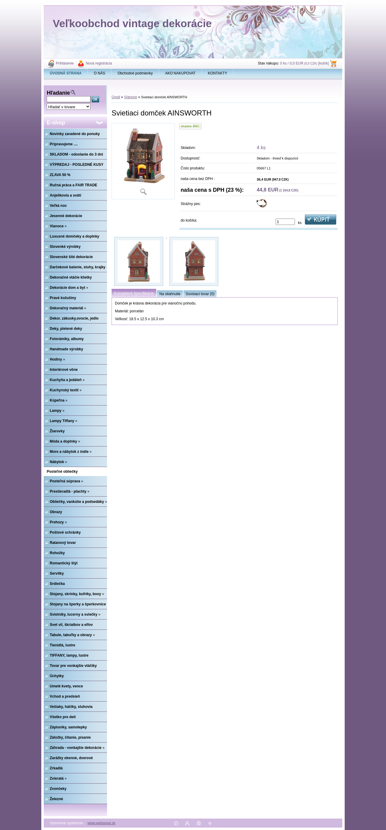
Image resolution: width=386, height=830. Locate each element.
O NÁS (99, 73)
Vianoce (130, 97)
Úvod (116, 97)
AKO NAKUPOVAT (180, 73)
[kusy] (285, 222)
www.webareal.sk (101, 823)
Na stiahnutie (169, 294)
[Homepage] (66, 73)
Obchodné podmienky (135, 73)
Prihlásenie (65, 63)
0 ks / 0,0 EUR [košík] (304, 63)
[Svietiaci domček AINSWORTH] (143, 161)
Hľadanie (58, 93)
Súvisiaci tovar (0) (200, 294)
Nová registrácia (99, 63)
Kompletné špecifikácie (134, 293)
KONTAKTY (217, 73)
